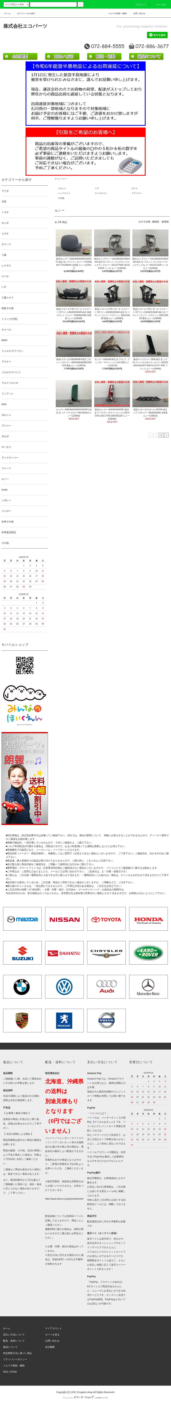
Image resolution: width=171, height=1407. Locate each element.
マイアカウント (53, 1328)
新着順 (165, 221)
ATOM (13, 1371)
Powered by (85, 1398)
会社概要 (50, 1347)
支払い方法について (14, 1334)
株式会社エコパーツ (25, 26)
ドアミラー (137, 193)
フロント (62, 188)
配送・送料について (14, 1340)
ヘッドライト (64, 193)
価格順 (155, 221)
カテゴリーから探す (24, 13)
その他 (61, 198)
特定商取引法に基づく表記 (17, 1353)
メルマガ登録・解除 (115, 13)
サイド (135, 188)
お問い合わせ (137, 13)
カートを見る (52, 1334)
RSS (5, 1371)
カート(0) (159, 4)
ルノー (64, 179)
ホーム (7, 13)
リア (97, 188)
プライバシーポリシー (15, 1359)
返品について (10, 1347)
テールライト (101, 193)
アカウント (139, 4)
